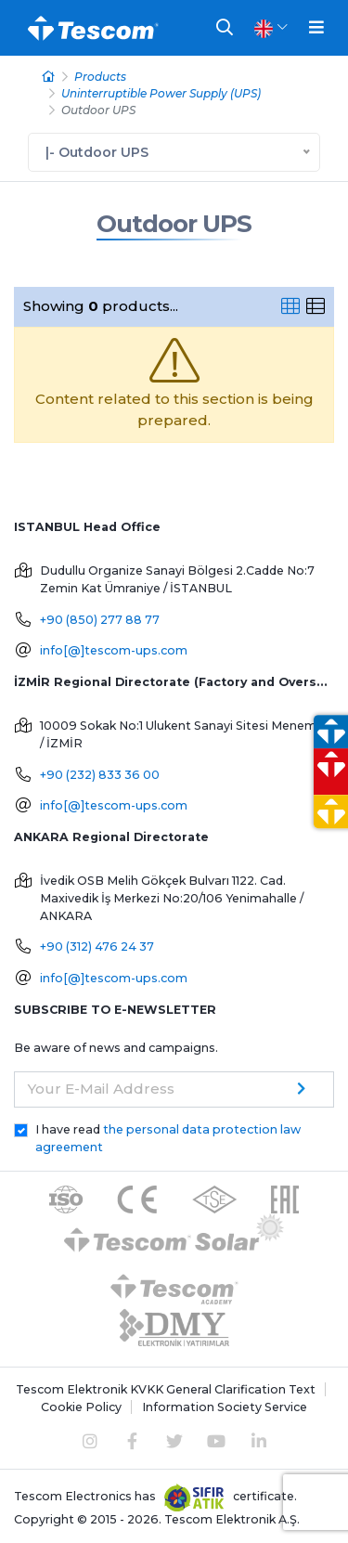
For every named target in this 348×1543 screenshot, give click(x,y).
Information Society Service (224, 1407)
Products (100, 77)
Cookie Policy (81, 1407)
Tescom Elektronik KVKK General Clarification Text (166, 1389)
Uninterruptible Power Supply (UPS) (161, 93)
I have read (168, 1138)
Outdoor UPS (174, 224)
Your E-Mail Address (101, 1088)
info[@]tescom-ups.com (113, 650)
